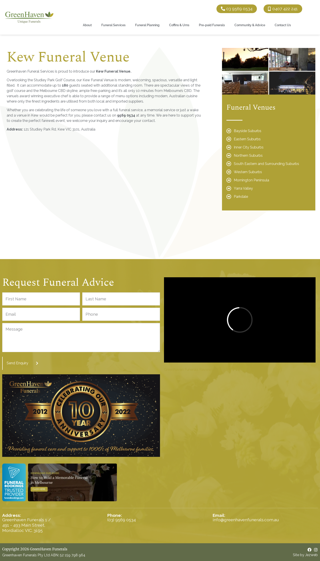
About (87, 25)
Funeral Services (113, 25)
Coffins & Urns (179, 25)
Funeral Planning (147, 25)
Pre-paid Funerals (212, 25)
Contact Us (283, 25)
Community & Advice (249, 25)
